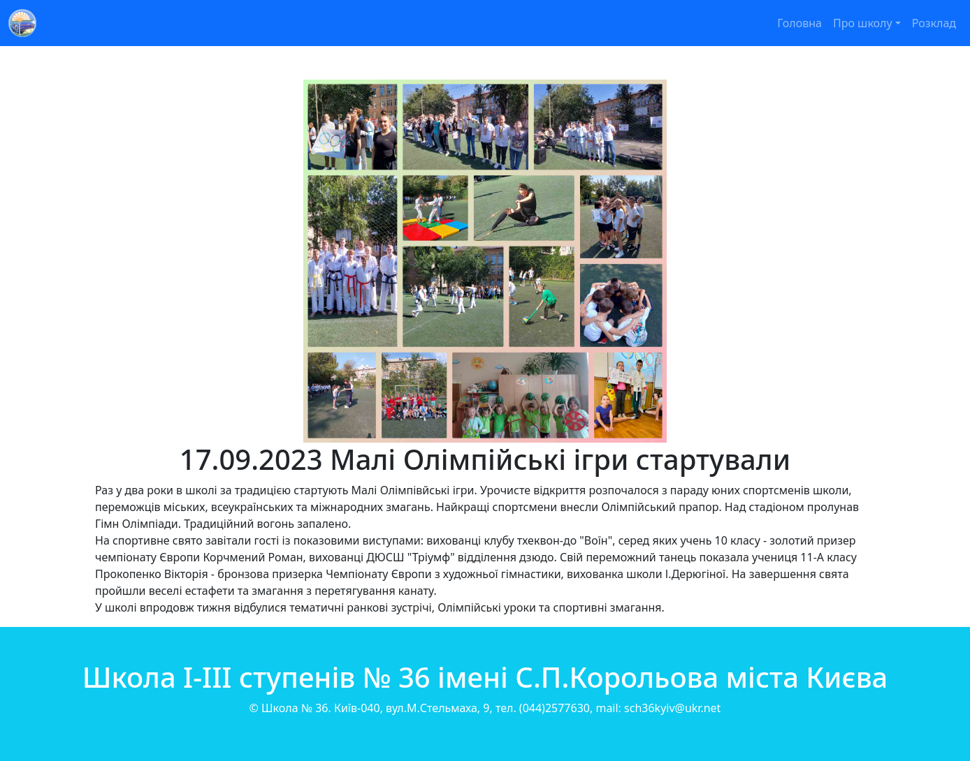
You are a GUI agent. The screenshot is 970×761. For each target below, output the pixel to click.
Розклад (934, 23)
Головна (799, 23)
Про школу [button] (862, 23)
